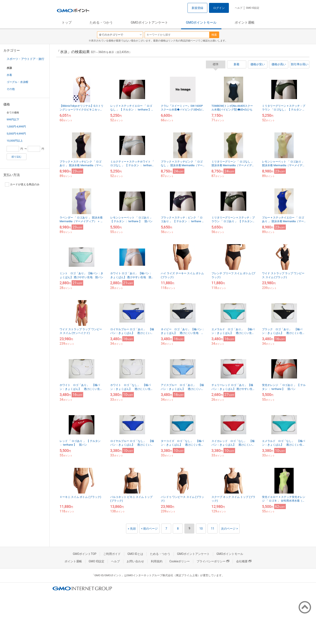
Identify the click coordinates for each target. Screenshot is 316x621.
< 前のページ (149, 528)
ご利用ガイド (112, 554)
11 (212, 528)
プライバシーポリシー (213, 561)
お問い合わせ (135, 561)
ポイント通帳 (245, 22)
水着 (9, 74)
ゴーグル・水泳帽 (17, 82)
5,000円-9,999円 (16, 133)
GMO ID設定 (252, 7)
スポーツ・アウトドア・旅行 (25, 59)
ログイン (219, 8)
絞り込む (17, 156)
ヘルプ (238, 7)
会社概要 (243, 561)
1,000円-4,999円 (16, 126)
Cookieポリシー (179, 561)
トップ (67, 22)
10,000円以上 (15, 140)
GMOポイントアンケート (149, 22)
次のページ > (229, 528)
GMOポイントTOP (84, 554)
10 (201, 528)
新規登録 (197, 8)
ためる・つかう (101, 22)
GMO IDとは (135, 554)
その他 (11, 89)
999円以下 (13, 119)
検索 (214, 34)
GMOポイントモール (201, 22)
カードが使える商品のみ (22, 184)
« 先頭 (132, 528)
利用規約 (156, 561)
